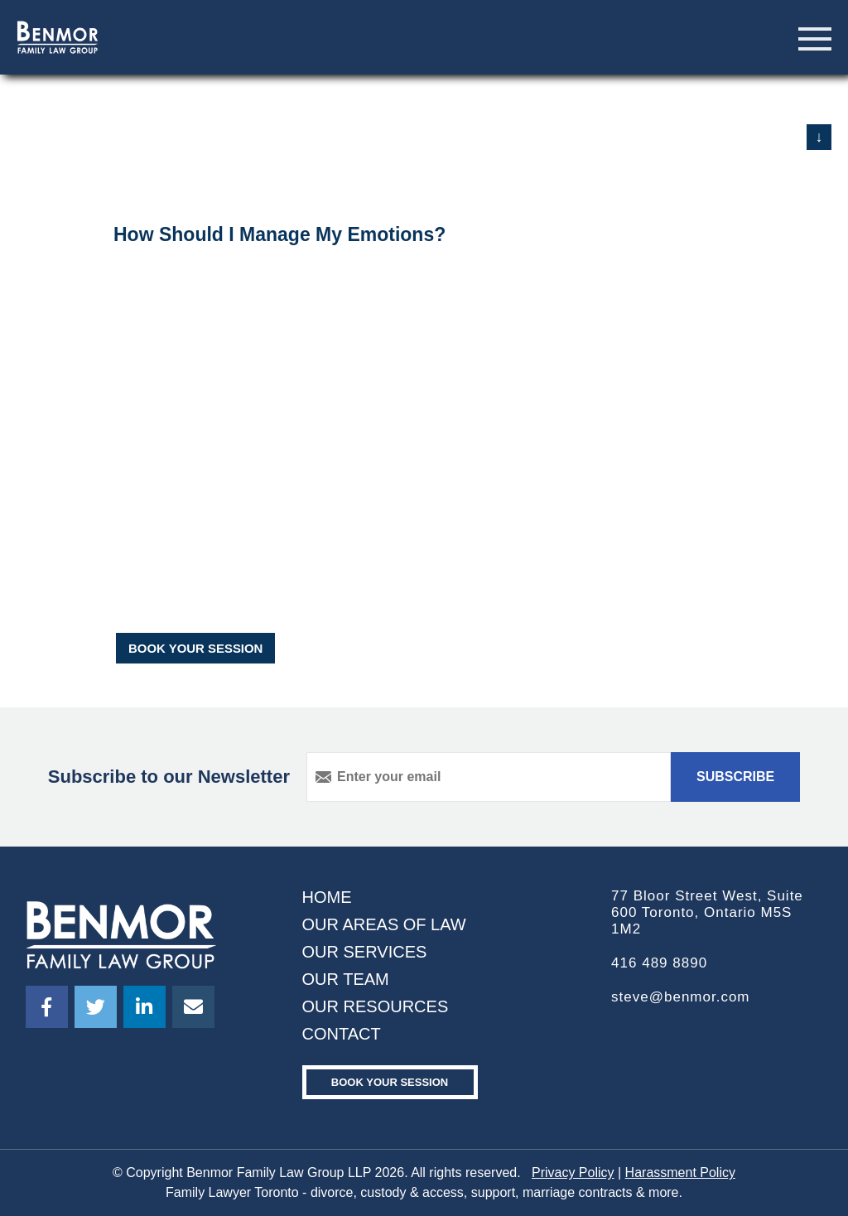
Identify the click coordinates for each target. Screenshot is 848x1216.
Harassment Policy (680, 1172)
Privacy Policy (573, 1172)
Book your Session (389, 1082)
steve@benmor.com (680, 997)
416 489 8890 (659, 963)
